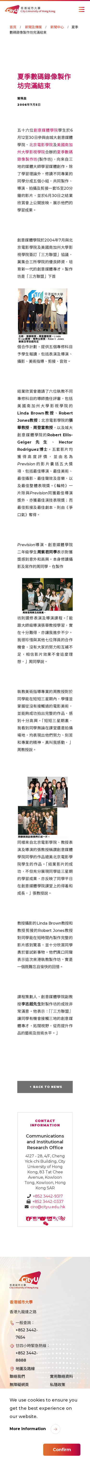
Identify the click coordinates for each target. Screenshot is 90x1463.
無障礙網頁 (19, 1384)
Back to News (47, 1087)
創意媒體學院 (46, 130)
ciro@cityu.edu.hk (47, 1207)
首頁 (13, 27)
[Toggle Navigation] (81, 9)
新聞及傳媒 (33, 27)
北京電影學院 (41, 145)
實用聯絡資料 (61, 1376)
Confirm (62, 1449)
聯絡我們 (17, 1376)
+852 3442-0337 (48, 1201)
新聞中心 (57, 27)
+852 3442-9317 (48, 1196)
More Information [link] (28, 1428)
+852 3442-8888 (27, 1357)
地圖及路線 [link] (25, 1368)
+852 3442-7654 (27, 1334)
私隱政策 (57, 1384)
